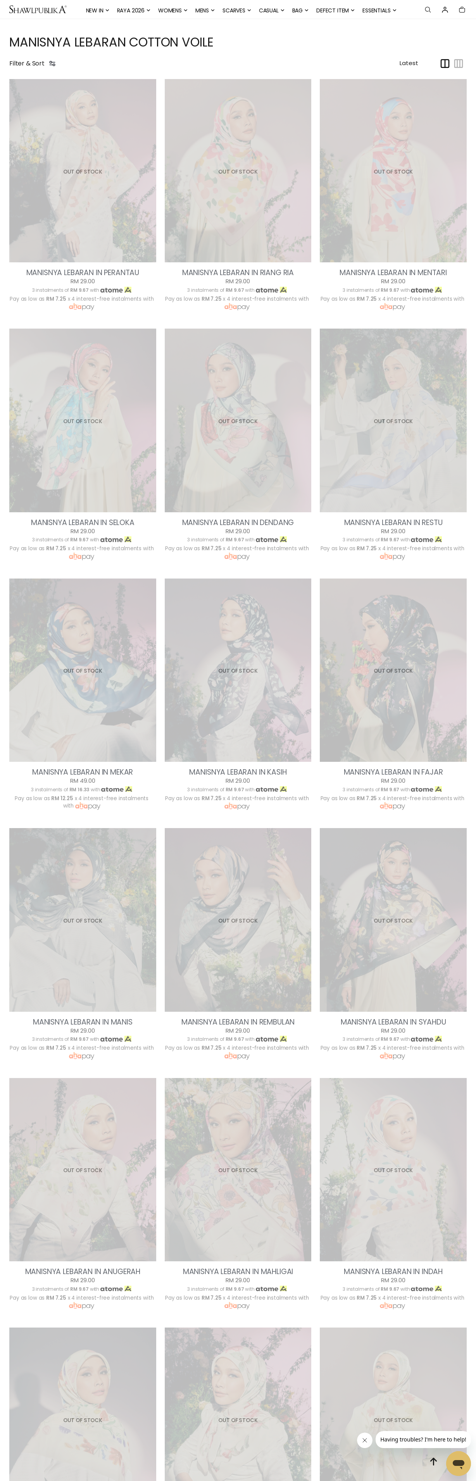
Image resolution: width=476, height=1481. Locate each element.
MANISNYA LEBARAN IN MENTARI (393, 273)
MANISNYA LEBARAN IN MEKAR (82, 772)
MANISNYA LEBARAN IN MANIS (83, 1022)
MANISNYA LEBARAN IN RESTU (393, 522)
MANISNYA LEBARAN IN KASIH (237, 772)
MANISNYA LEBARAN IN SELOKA (83, 522)
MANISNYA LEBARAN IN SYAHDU (393, 1022)
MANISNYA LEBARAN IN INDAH (393, 1271)
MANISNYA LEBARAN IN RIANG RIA (238, 273)
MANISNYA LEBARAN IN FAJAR (393, 772)
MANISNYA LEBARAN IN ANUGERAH (83, 1271)
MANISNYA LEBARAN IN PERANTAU (83, 273)
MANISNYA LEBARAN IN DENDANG (238, 522)
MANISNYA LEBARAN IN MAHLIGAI (238, 1271)
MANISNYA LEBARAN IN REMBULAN (238, 1022)
